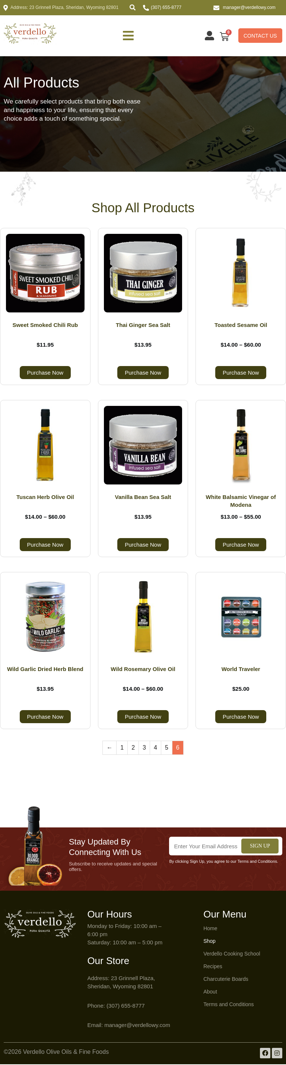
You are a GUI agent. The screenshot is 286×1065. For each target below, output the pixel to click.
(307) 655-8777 (166, 7)
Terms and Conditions (228, 1005)
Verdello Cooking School (231, 954)
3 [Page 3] (144, 748)
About (210, 992)
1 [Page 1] (122, 748)
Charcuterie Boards (225, 980)
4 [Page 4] (155, 748)
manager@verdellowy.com (249, 7)
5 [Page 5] (166, 748)
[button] (133, 7)
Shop (209, 942)
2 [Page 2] (133, 748)
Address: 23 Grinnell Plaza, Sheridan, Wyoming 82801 (64, 7)
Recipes (212, 967)
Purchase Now (45, 373)
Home (210, 929)
